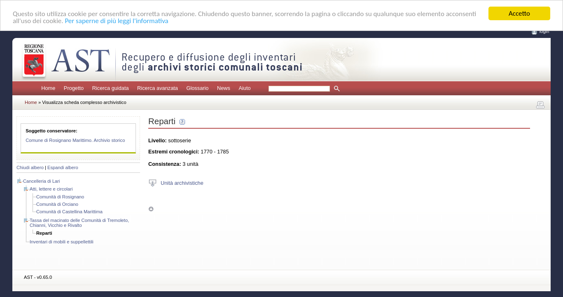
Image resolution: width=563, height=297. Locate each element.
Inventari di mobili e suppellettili (61, 241)
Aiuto (244, 88)
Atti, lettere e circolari (51, 188)
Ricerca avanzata (157, 88)
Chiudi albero (30, 167)
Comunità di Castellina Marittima (69, 211)
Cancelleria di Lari (41, 181)
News (223, 88)
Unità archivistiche (182, 182)
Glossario (197, 88)
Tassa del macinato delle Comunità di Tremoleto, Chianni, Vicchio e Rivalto (79, 223)
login (544, 31)
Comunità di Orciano (57, 204)
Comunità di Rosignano (60, 196)
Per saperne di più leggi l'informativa (116, 20)
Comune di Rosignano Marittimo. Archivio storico (75, 140)
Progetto (74, 88)
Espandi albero (62, 167)
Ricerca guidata (110, 88)
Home (48, 88)
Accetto (519, 13)
